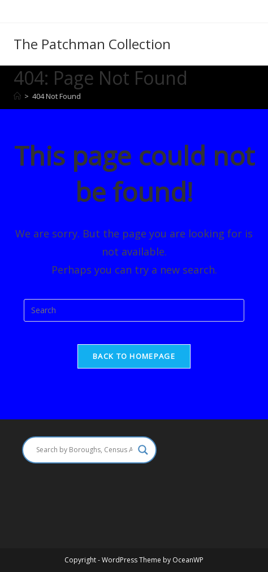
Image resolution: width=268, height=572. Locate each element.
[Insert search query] (134, 310)
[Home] (17, 96)
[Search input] (84, 450)
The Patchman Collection (92, 43)
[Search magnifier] (143, 450)
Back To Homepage (134, 356)
